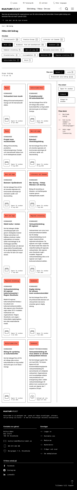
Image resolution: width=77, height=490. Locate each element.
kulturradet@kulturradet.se (20, 441)
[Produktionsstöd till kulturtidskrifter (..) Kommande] (39, 104)
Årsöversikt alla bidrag (62, 77)
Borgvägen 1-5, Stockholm (19, 451)
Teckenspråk (28, 3)
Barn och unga (32, 50)
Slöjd (27, 60)
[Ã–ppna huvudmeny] (72, 8)
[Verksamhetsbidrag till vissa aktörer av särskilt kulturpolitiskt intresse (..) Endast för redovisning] (39, 371)
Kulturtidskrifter (11, 60)
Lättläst (43, 3)
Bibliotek (45, 55)
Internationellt (11, 39)
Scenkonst (54, 45)
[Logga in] (60, 8)
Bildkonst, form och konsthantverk (30, 45)
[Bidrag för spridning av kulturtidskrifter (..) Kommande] (14, 371)
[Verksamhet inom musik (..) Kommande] (14, 104)
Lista (70, 72)
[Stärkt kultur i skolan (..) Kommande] (14, 243)
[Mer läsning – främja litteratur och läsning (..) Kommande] (39, 190)
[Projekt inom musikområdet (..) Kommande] (14, 148)
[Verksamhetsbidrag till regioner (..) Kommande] (39, 243)
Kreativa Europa (30, 39)
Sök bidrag (31, 9)
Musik (7, 45)
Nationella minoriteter (52, 50)
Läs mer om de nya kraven (16, 20)
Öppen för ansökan (66, 89)
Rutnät (59, 72)
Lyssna (13, 3)
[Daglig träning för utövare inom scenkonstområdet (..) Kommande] (39, 307)
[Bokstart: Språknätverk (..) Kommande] (14, 190)
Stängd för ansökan (64, 100)
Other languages (60, 3)
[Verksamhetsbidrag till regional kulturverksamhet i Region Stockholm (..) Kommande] (14, 307)
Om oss (47, 9)
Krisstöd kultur (10, 55)
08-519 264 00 (14, 446)
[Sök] (67, 8)
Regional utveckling (64, 55)
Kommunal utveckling (12, 50)
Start (3, 26)
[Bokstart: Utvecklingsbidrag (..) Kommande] (39, 148)
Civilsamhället (29, 55)
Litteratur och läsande (53, 39)
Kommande (63, 94)
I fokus (39, 9)
